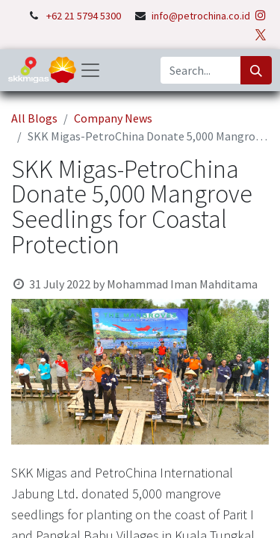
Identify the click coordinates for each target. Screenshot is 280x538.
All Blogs (34, 118)
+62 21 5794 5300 (84, 15)
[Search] (256, 70)
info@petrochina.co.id (201, 15)
